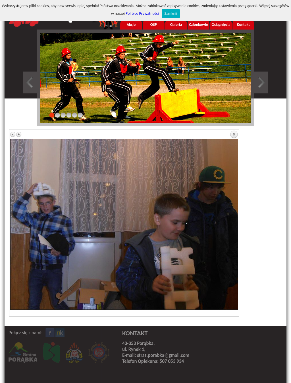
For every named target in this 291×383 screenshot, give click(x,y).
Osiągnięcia (220, 24)
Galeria (176, 24)
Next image (19, 134)
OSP (153, 24)
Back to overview (234, 134)
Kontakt (243, 24)
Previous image (13, 134)
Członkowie (198, 24)
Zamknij (171, 13)
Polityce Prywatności (142, 13)
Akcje (131, 24)
